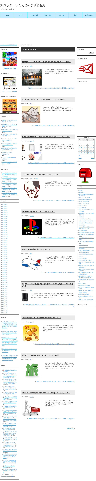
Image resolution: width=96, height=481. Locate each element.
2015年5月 (4, 296)
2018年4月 (4, 226)
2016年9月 (4, 264)
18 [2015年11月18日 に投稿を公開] (84, 150)
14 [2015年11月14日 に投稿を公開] (91, 147)
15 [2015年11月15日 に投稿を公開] (93, 147)
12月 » (92, 158)
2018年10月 (5, 216)
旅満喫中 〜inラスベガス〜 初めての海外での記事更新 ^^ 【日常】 (46, 62)
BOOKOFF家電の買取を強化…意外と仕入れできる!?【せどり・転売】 (46, 393)
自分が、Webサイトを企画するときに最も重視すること (10, 402)
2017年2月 (4, 254)
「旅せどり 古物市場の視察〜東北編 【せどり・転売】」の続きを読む (55, 381)
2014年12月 (5, 306)
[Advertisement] (48, 31)
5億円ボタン (82, 192)
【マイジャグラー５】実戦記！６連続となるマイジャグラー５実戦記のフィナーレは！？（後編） (10, 433)
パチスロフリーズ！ (83, 245)
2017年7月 (4, 244)
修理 (31, 290)
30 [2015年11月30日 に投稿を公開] (79, 155)
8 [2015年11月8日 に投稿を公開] (93, 145)
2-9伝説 (80, 190)
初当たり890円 (82, 283)
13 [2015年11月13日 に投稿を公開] (88, 147)
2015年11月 (5, 284)
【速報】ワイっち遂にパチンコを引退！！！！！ (10, 407)
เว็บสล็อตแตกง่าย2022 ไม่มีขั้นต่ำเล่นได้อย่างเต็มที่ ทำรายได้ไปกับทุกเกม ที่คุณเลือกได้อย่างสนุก (10, 456)
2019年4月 (4, 204)
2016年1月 (4, 280)
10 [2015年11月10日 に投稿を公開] (81, 147)
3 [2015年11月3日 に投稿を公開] (81, 145)
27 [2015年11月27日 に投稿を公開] (88, 152)
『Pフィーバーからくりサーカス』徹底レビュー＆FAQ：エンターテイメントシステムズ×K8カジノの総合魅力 (10, 418)
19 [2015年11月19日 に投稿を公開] (86, 150)
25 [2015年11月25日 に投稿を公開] (84, 152)
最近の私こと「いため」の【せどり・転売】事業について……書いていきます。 (9, 350)
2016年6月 (4, 270)
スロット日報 (82, 225)
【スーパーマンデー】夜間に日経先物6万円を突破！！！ (10, 393)
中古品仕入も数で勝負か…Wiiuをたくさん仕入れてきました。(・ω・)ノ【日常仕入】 (9, 333)
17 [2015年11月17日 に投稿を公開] (81, 150)
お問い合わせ (89, 15)
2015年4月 (4, 298)
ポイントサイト (48, 15)
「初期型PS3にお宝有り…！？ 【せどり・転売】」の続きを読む (56, 238)
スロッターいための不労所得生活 (23, 5)
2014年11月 (5, 308)
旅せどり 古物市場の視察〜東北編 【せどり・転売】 (41, 355)
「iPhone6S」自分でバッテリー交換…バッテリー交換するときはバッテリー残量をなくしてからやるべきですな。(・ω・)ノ (10, 358)
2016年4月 (4, 274)
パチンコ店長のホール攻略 (85, 260)
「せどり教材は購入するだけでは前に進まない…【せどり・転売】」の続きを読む (52, 125)
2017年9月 (4, 240)
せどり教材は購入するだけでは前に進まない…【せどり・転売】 (44, 99)
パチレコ (81, 256)
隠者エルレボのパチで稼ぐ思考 (86, 299)
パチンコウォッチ (83, 258)
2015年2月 (4, 302)
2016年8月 (4, 266)
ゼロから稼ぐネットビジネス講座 (86, 232)
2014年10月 (5, 310)
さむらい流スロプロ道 (84, 201)
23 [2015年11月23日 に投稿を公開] (79, 152)
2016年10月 (5, 262)
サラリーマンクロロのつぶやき (86, 221)
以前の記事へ (70, 428)
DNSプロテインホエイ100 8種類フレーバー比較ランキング (10, 471)
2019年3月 (4, 206)
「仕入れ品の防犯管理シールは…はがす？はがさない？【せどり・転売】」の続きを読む (51, 163)
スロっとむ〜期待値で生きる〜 (86, 223)
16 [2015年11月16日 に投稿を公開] (79, 150)
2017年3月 (4, 252)
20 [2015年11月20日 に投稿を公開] (88, 150)
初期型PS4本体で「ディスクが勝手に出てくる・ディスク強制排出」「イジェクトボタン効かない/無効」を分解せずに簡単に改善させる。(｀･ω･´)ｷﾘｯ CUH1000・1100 (10, 341)
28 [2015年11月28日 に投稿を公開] (91, 152)
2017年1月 (4, 256)
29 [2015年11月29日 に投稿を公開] (93, 152)
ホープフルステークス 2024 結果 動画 (9, 429)
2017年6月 (4, 246)
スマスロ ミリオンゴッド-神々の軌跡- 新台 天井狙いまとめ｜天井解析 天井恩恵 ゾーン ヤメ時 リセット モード (10, 381)
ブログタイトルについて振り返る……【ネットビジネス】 (41, 174)
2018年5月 (4, 224)
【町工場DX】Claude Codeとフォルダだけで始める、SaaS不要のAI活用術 (9, 388)
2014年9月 (4, 312)
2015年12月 (5, 282)
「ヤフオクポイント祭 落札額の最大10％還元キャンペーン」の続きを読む (54, 344)
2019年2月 (4, 208)
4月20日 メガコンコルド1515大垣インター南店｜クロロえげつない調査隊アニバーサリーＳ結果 (9, 375)
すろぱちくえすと (83, 205)
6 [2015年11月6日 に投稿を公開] (88, 145)
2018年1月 (4, 232)
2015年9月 (4, 288)
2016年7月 (4, 268)
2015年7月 (4, 292)
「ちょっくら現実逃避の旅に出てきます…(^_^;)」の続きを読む (57, 272)
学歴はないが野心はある (84, 285)
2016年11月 (5, 260)
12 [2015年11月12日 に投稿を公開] (86, 147)
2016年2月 (4, 278)
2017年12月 (5, 234)
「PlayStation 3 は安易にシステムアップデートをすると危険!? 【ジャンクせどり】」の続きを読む (49, 305)
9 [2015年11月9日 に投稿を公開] (79, 147)
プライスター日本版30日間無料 (10, 91)
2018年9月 (4, 218)
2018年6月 (4, 222)
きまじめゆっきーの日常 (84, 197)
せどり (20, 15)
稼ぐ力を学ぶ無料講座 (84, 294)
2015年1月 (4, 304)
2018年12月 (5, 212)
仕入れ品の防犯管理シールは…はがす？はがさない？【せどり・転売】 (46, 137)
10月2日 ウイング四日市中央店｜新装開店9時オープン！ (10, 450)
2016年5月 (4, 272)
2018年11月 (5, 214)
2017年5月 (4, 248)
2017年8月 (4, 242)
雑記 (75, 15)
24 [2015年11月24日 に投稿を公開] (81, 152)
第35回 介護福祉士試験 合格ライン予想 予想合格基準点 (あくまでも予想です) (10, 461)
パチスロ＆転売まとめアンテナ (86, 254)
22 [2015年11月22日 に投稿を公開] (93, 150)
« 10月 (80, 158)
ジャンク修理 (34, 15)
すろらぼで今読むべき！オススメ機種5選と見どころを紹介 (10, 439)
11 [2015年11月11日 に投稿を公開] (84, 147)
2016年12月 (5, 258)
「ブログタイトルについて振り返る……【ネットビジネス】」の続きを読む (54, 200)
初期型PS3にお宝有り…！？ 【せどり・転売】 (38, 212)
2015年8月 (4, 290)
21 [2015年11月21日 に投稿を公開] (91, 150)
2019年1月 (4, 210)
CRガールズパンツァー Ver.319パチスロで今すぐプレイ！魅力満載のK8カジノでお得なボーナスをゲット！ (10, 444)
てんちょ (6, 176)
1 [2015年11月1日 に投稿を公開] (93, 142)
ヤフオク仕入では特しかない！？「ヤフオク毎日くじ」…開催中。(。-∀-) (9, 179)
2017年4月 (4, 250)
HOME (7, 15)
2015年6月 (4, 294)
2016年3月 (4, 276)
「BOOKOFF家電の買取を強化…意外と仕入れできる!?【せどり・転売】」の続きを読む (51, 419)
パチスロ (61, 15)
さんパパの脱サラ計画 (84, 203)
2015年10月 (5, 286)
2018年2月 (4, 230)
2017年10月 (5, 238)
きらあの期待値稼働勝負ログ (85, 199)
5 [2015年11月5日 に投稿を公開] (86, 145)
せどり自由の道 (82, 207)
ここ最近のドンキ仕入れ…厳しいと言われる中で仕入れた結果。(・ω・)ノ (10, 189)
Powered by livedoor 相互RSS (8, 476)
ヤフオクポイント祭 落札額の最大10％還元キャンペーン (41, 318)
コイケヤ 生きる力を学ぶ (84, 219)
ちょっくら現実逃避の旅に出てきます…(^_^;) (37, 249)
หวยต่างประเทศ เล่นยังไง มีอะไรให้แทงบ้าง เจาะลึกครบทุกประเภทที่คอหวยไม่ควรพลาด (10, 412)
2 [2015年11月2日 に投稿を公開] (79, 145)
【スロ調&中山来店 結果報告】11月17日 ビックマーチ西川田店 (10, 398)
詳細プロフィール (10, 68)
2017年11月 (5, 236)
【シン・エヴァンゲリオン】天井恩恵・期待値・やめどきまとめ (9, 425)
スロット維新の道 (83, 230)
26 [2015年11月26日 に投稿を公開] (86, 152)
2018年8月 (4, 220)
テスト (6, 474)
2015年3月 (4, 300)
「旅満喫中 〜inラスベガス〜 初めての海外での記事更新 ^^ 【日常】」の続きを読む (51, 88)
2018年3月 (4, 228)
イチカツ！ (81, 217)
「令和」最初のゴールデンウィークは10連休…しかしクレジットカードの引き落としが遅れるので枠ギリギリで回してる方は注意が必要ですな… (9, 324)
